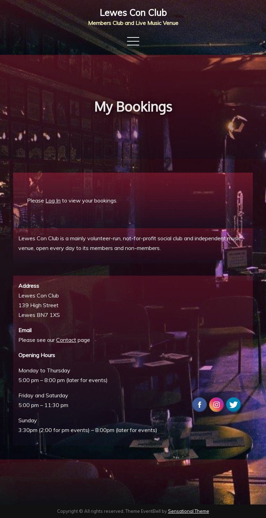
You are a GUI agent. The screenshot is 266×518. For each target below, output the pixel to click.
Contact (66, 339)
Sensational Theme (188, 511)
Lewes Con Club (133, 12)
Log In (53, 200)
